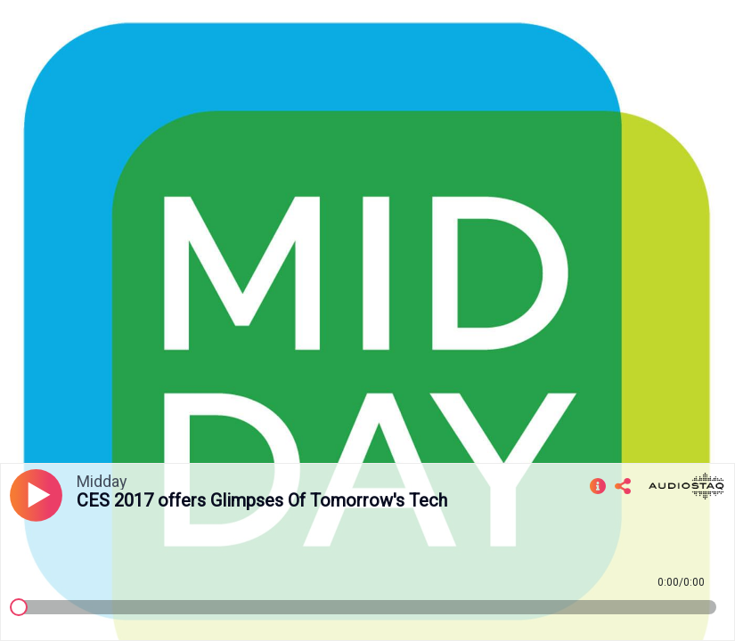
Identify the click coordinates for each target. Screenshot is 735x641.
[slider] (19, 607)
